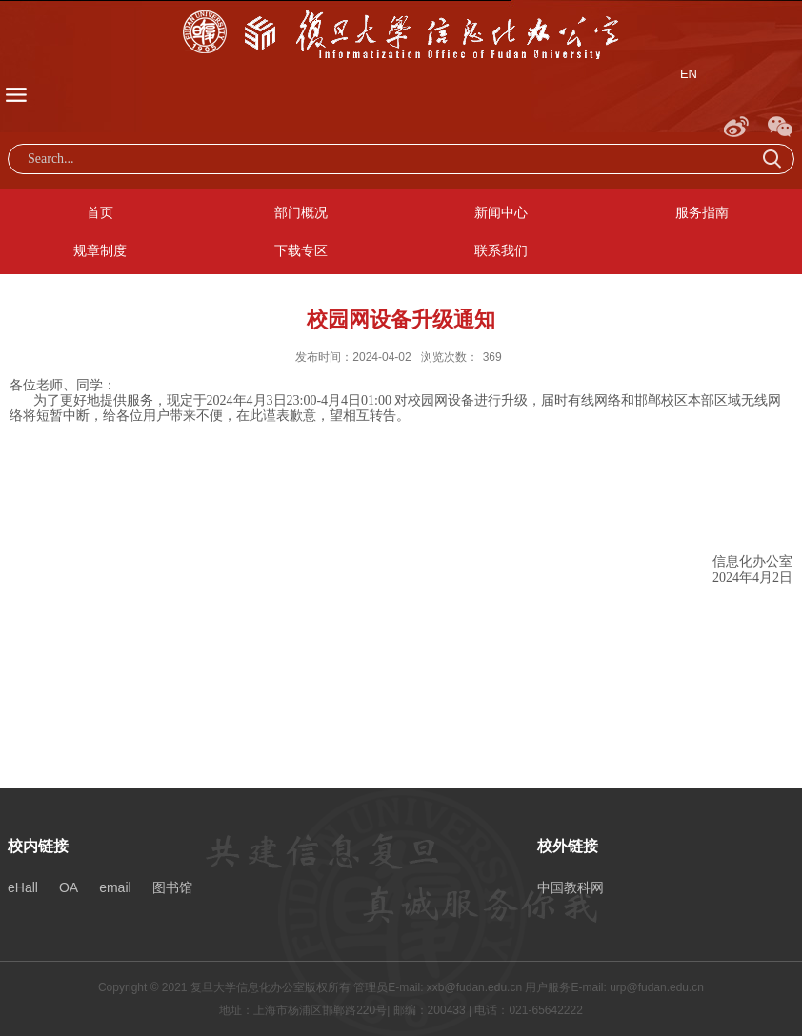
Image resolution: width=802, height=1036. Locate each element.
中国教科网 (570, 887)
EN (688, 74)
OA (68, 887)
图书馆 (172, 887)
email (114, 887)
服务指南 (702, 212)
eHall (23, 887)
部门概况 (301, 212)
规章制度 (100, 250)
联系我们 (501, 250)
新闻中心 (501, 212)
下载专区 (301, 250)
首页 (100, 212)
